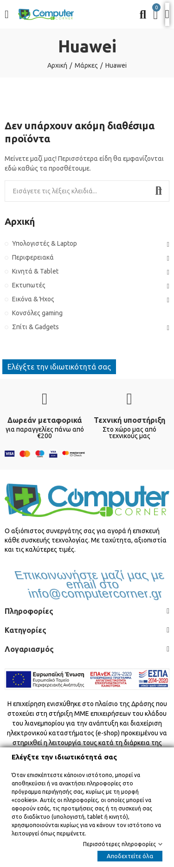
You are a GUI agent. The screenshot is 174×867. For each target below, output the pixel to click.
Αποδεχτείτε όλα (130, 856)
